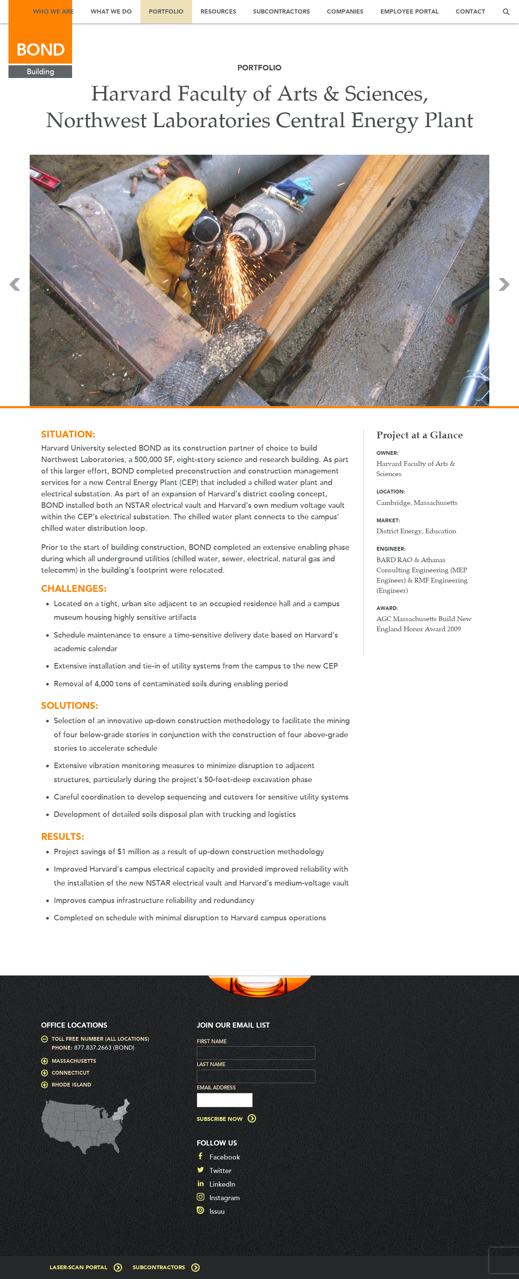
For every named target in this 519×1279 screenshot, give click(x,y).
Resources (218, 12)
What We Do (111, 12)
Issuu (217, 1211)
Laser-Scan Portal (78, 1268)
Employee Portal (409, 12)
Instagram (224, 1198)
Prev (15, 284)
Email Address (216, 1088)
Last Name (211, 1064)
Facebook (224, 1157)
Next (504, 284)
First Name (211, 1042)
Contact (470, 12)
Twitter (220, 1171)
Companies (345, 12)
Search (506, 11)
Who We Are (53, 12)
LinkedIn (222, 1184)
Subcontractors (281, 12)
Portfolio (166, 12)
